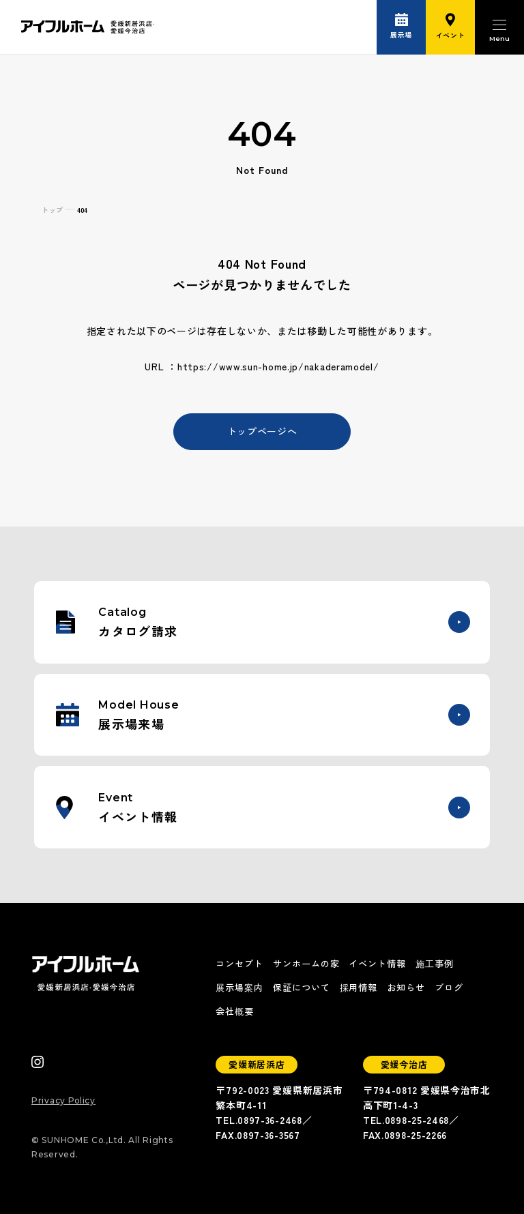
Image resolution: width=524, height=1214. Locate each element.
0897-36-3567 (268, 1135)
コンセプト (239, 963)
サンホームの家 (306, 963)
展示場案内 (239, 987)
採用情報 (359, 987)
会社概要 (235, 1011)
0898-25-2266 (415, 1135)
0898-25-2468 (417, 1120)
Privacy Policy (63, 1100)
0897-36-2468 (269, 1120)
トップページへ (262, 431)
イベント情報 (377, 963)
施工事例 (435, 963)
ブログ (449, 987)
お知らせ (406, 987)
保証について (301, 987)
